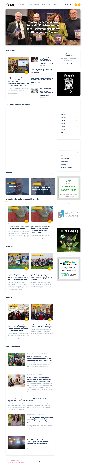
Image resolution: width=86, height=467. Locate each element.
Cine (62, 155)
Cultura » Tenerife (36, 306)
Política (49, 4)
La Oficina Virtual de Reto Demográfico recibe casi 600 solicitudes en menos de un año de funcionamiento (46, 92)
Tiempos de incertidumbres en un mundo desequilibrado (18, 228)
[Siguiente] (54, 174)
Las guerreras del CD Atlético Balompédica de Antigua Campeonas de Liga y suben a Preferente (41, 277)
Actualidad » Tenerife (14, 59)
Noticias (63, 108)
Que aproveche (12, 186)
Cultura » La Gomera (13, 306)
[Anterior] (52, 174)
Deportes (36, 4)
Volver (75, 462)
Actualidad (22, 4)
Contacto (22, 462)
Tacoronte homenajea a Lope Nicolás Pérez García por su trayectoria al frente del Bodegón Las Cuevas (43, 27)
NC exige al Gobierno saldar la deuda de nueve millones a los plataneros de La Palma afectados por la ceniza (46, 60)
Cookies (18, 462)
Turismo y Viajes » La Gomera (33, 353)
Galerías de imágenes (66, 132)
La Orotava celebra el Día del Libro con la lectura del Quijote (41, 326)
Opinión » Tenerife (11, 183)
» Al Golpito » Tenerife (14, 208)
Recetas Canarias (65, 158)
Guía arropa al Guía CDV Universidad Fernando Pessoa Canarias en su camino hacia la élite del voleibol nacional (18, 277)
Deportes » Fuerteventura (38, 255)
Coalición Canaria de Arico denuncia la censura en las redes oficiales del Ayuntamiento (41, 71)
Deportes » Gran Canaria (14, 255)
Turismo (63, 123)
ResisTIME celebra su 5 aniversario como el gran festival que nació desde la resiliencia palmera (39, 442)
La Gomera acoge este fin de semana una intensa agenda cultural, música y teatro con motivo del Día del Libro (18, 327)
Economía (63, 117)
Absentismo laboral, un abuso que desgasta (41, 188)
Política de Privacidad (11, 462)
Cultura (30, 4)
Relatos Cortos (64, 152)
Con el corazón (64, 161)
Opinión (43, 4)
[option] (43, 27)
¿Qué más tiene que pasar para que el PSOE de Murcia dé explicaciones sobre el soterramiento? (27, 400)
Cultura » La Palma (31, 437)
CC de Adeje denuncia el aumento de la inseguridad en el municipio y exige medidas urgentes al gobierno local (40, 420)
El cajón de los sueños (66, 167)
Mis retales (63, 164)
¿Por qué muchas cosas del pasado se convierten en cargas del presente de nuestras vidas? (40, 229)
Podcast (56, 4)
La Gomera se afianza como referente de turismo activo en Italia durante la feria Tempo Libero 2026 (39, 358)
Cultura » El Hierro (31, 374)
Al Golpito (63, 149)
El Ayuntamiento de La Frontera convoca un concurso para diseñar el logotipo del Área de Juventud (39, 379)
